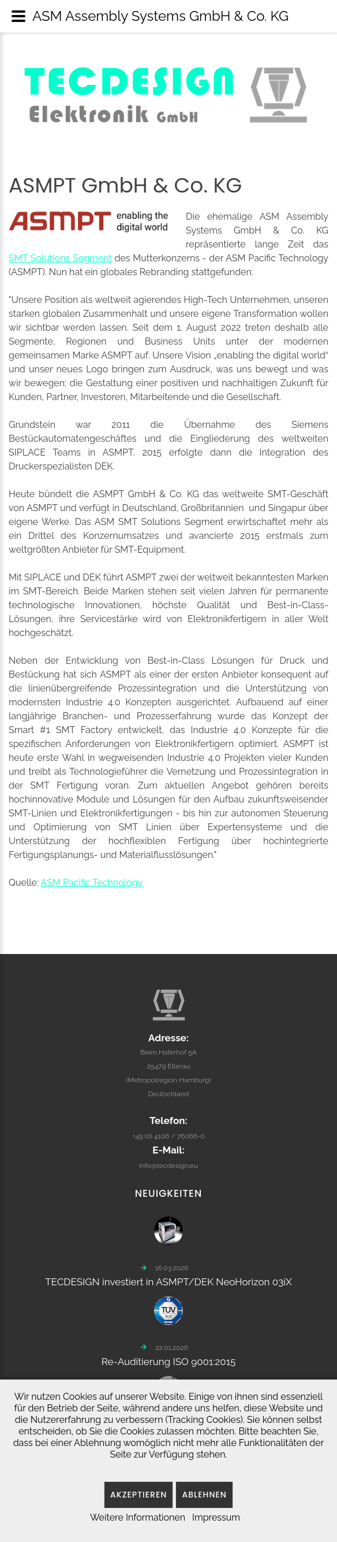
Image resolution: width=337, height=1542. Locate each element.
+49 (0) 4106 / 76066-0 (168, 1131)
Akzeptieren (138, 1494)
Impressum (216, 1517)
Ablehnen (204, 1494)
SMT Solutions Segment (60, 258)
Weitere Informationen (137, 1517)
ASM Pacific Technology (92, 882)
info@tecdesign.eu (168, 1161)
